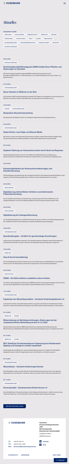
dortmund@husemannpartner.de (24, 446)
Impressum (25, 455)
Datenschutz (13, 455)
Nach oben (57, 455)
